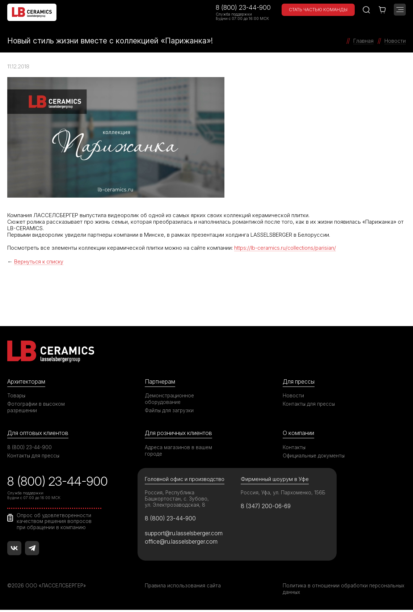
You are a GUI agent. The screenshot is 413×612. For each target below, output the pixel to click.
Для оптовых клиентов (39, 433)
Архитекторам (27, 381)
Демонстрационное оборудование (170, 399)
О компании (299, 433)
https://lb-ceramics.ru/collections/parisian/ (285, 247)
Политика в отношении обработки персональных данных (325, 590)
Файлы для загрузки (169, 411)
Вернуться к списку (39, 261)
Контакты (294, 448)
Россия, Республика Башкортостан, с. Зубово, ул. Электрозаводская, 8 (177, 499)
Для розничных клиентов (180, 433)
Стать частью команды (318, 9)
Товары (16, 396)
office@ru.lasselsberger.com (183, 544)
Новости (293, 396)
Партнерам (161, 381)
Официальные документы (314, 456)
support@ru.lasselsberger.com (185, 535)
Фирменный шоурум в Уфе (275, 480)
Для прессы (300, 381)
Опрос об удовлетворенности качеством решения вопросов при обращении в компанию (55, 521)
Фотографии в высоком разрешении (36, 407)
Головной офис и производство (185, 480)
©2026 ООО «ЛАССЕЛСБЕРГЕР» (48, 587)
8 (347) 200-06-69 (267, 507)
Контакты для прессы (309, 404)
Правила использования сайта (183, 587)
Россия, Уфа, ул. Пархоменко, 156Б (284, 493)
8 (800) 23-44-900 (243, 7)
